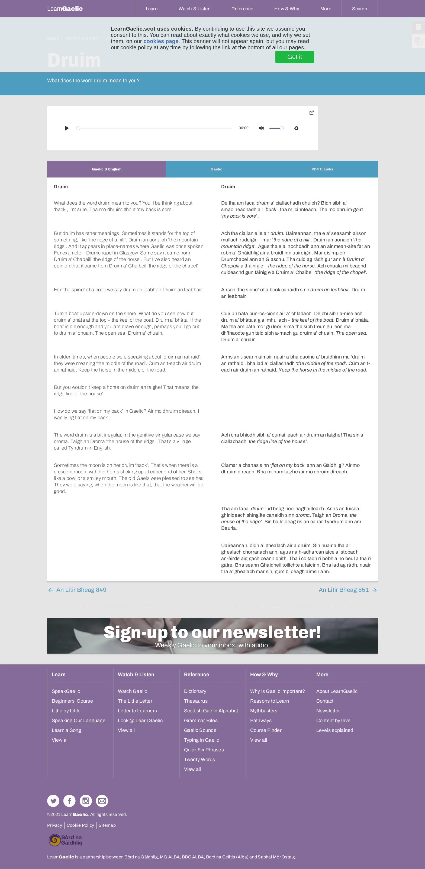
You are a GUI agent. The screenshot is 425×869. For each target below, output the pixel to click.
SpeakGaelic (66, 639)
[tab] (106, 169)
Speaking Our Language (78, 668)
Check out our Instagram (86, 749)
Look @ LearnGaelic (140, 668)
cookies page (160, 41)
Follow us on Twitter (53, 749)
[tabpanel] (212, 353)
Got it (294, 57)
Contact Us (102, 749)
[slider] (154, 128)
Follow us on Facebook (69, 749)
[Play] (66, 128)
